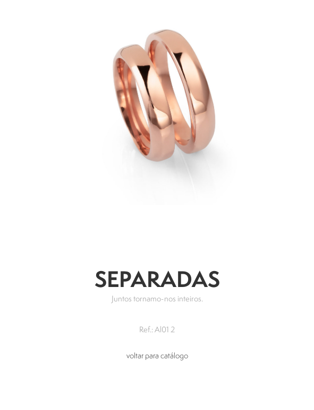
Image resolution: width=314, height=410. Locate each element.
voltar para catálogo (157, 355)
